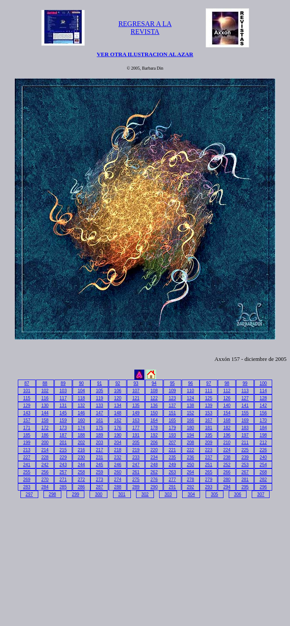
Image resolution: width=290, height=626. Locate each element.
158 (45, 420)
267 (245, 472)
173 (63, 427)
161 (99, 420)
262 (154, 472)
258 (81, 472)
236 (190, 457)
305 (214, 494)
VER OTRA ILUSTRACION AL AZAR (145, 54)
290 (154, 487)
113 (245, 390)
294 (226, 487)
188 (81, 435)
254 (263, 464)
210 (226, 442)
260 (117, 472)
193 (172, 435)
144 (45, 413)
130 (45, 405)
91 (99, 383)
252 (226, 464)
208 (190, 442)
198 (263, 435)
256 (45, 472)
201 (63, 442)
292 (190, 487)
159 (63, 420)
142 (263, 405)
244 (81, 464)
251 (209, 464)
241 (26, 464)
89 (63, 383)
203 (99, 442)
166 (190, 420)
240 (263, 457)
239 (245, 457)
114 (263, 390)
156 (263, 413)
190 (117, 435)
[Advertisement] (78, 560)
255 (26, 472)
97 (208, 383)
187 (63, 435)
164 (154, 420)
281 (245, 479)
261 (136, 472)
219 (136, 450)
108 (154, 390)
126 (226, 398)
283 (26, 487)
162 (117, 420)
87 (26, 383)
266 (226, 472)
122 (154, 398)
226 (263, 450)
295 (245, 487)
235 (172, 457)
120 (117, 398)
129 (26, 405)
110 (190, 390)
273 (99, 479)
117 (63, 398)
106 (117, 390)
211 (245, 442)
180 (190, 427)
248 (154, 464)
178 (154, 427)
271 (63, 479)
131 (63, 405)
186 (45, 435)
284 (45, 487)
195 (209, 435)
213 (26, 450)
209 (209, 442)
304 (191, 494)
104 (81, 390)
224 (226, 450)
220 (154, 450)
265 (209, 472)
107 (136, 390)
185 (26, 435)
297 (29, 494)
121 (136, 398)
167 (209, 420)
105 (99, 390)
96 (190, 383)
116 (45, 398)
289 (136, 487)
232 (117, 457)
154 (226, 413)
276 (154, 479)
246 (117, 464)
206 (154, 442)
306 (237, 494)
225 (245, 450)
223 (209, 450)
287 (99, 487)
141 (245, 405)
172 (45, 427)
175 (99, 427)
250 (190, 464)
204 (117, 442)
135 (136, 405)
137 (172, 405)
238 (226, 457)
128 (263, 398)
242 (45, 464)
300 (99, 494)
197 (245, 435)
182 (226, 427)
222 (190, 450)
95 (172, 383)
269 (26, 479)
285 (63, 487)
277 (172, 479)
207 (172, 442)
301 (122, 494)
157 (26, 420)
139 (209, 405)
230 (81, 457)
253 (245, 464)
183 (245, 427)
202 (81, 442)
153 (209, 413)
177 (136, 427)
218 (117, 450)
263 (172, 472)
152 (190, 413)
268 (263, 472)
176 (117, 427)
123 (172, 398)
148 (117, 413)
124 (190, 398)
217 (99, 450)
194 (190, 435)
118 (81, 398)
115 (26, 398)
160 (81, 420)
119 (99, 398)
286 (81, 487)
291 (172, 487)
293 (209, 487)
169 (245, 420)
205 (136, 442)
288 (117, 487)
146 (81, 413)
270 (45, 479)
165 (172, 420)
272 (81, 479)
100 (263, 383)
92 (117, 383)
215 (63, 450)
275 (136, 479)
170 (263, 420)
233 (136, 457)
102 (45, 390)
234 (154, 457)
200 (45, 442)
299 (75, 494)
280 (226, 479)
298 (52, 494)
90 (81, 383)
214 (45, 450)
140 (226, 405)
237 (209, 457)
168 (226, 420)
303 (168, 494)
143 (26, 413)
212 (263, 442)
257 (63, 472)
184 (263, 427)
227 (26, 457)
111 (209, 390)
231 (99, 457)
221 (172, 450)
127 (245, 398)
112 (226, 390)
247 (136, 464)
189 (99, 435)
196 (226, 435)
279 (209, 479)
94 (154, 383)
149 (136, 413)
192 (154, 435)
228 (45, 457)
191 (136, 435)
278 (190, 479)
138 (190, 405)
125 (209, 398)
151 (172, 413)
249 (172, 464)
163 (136, 420)
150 (154, 413)
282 (263, 479)
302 (145, 494)
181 (209, 427)
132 (81, 405)
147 (99, 413)
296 (263, 487)
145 (63, 413)
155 (245, 413)
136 (154, 405)
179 (172, 427)
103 (63, 390)
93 (135, 383)
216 (81, 450)
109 (172, 390)
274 (117, 479)
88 (45, 383)
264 (190, 472)
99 (245, 383)
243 (63, 464)
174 (81, 427)
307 (260, 494)
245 (99, 464)
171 (26, 427)
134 (117, 405)
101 (26, 390)
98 (226, 383)
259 (99, 472)
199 (26, 442)
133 (99, 405)
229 (63, 457)
